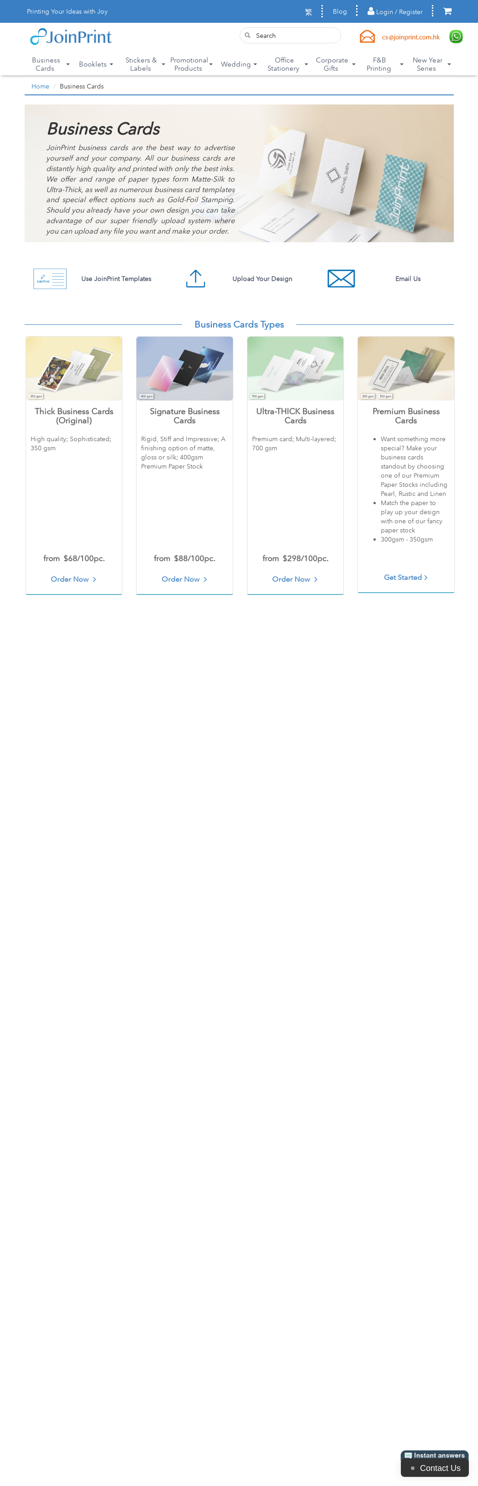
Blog (340, 11)
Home (40, 86)
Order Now (74, 579)
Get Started (406, 577)
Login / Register (395, 11)
